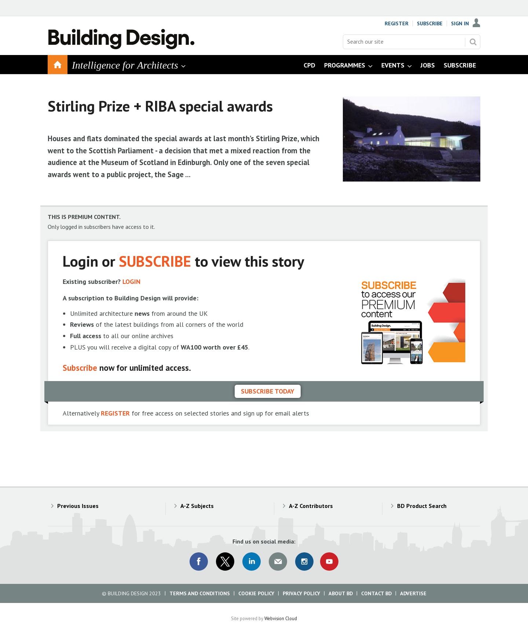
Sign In (460, 23)
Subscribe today (267, 391)
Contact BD (376, 593)
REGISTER (115, 413)
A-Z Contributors (311, 505)
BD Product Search (422, 505)
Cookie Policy (256, 593)
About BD (341, 593)
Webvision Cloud (280, 618)
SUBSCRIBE (155, 261)
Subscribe (430, 23)
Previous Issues (78, 505)
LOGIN (131, 281)
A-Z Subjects (197, 505)
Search (473, 42)
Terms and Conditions (199, 593)
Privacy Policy (301, 593)
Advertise (413, 593)
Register (396, 23)
